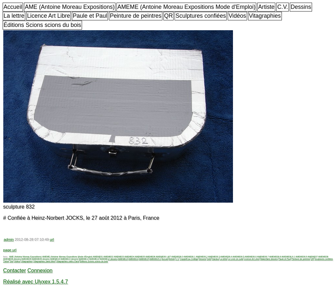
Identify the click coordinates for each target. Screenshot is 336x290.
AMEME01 (98, 257)
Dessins (301, 7)
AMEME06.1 (189, 257)
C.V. (282, 7)
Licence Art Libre (48, 15)
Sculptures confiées (201, 15)
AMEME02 (108, 257)
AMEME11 (84, 259)
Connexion (39, 270)
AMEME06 (150, 257)
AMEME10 (55, 259)
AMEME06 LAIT (163, 257)
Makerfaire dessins (269, 259)
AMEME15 (144, 259)
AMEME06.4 (226, 257)
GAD (209, 259)
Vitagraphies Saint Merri (44, 261)
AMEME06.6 (251, 257)
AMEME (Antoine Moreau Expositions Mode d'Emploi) (186, 7)
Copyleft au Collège (189, 259)
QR (168, 15)
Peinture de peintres (135, 15)
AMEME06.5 (238, 257)
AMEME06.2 (202, 257)
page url (9, 250)
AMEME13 (123, 259)
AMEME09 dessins (41, 259)
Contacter (14, 270)
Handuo (215, 259)
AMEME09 (26, 259)
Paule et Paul (90, 15)
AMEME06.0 (177, 257)
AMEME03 (119, 257)
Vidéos (237, 15)
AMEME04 (129, 257)
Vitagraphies (265, 15)
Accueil (13, 7)
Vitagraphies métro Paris (67, 261)
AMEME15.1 (155, 259)
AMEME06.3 (214, 257)
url (52, 239)
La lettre (14, 15)
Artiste (266, 7)
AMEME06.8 (275, 257)
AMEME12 (94, 259)
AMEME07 (313, 257)
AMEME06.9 (301, 257)
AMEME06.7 (263, 257)
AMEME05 (140, 257)
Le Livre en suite (235, 259)
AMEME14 (133, 259)
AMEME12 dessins (108, 259)
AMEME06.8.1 (288, 257)
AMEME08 (323, 257)
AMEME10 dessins (69, 259)
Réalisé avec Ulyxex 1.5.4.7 (35, 281)
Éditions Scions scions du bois (42, 25)
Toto (11, 261)
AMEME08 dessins (12, 259)
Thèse (6, 261)
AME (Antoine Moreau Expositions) (70, 7)
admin (8, 239)
